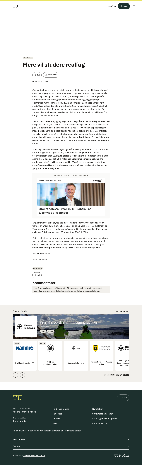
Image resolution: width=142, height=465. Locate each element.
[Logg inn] (111, 6)
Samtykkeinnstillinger (102, 414)
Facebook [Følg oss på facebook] (57, 414)
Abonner (123, 6)
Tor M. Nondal (19, 421)
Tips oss (123, 398)
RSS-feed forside (61, 409)
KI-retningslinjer (99, 423)
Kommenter (50, 75)
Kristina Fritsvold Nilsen (24, 412)
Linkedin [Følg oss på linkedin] (56, 418)
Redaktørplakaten (72, 431)
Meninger (28, 58)
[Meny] (134, 6)
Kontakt (71, 446)
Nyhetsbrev (97, 409)
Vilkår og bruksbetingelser (104, 418)
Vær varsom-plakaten (49, 431)
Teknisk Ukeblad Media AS (34, 456)
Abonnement (71, 439)
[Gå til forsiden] (15, 6)
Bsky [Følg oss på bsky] (55, 423)
